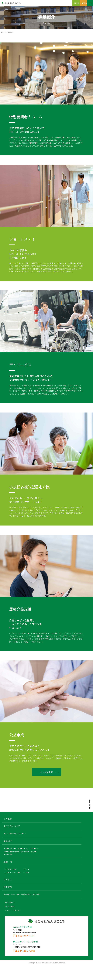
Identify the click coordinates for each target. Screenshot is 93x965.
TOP (2, 32)
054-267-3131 (26, 936)
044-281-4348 (26, 950)
